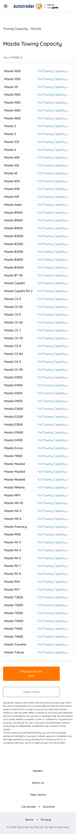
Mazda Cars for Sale (31, 673)
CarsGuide (28, 806)
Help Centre (38, 795)
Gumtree (48, 806)
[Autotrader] (28, 6)
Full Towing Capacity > (53, 71)
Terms (29, 819)
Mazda (36, 29)
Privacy (45, 819)
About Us (38, 783)
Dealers (38, 771)
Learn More (32, 692)
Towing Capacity (15, 29)
